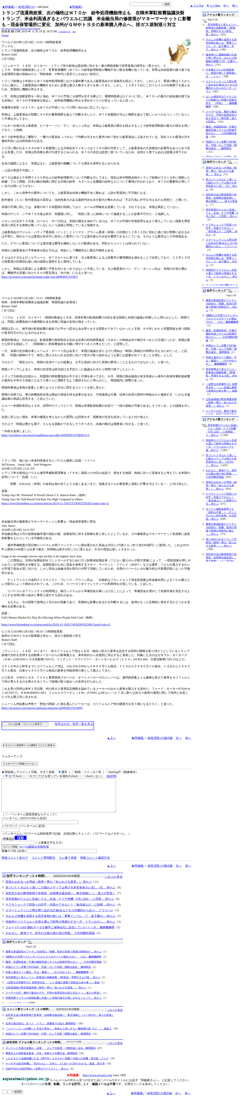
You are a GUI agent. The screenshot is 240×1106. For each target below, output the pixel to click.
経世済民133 (26, 6)
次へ (226, 5)
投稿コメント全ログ (14, 864)
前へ (235, 5)
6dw (74, 32)
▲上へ (111, 738)
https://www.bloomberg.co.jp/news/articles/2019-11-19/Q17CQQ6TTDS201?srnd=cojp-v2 (55, 503)
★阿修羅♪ (8, 6)
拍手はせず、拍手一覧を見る (74, 724)
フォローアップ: (12, 756)
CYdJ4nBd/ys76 (64, 32)
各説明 (111, 776)
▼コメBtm (213, 5)
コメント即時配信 (43, 864)
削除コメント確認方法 (95, 864)
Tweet (5, 35)
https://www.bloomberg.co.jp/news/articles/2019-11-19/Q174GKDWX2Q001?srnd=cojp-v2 (55, 624)
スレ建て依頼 (68, 864)
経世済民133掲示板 (160, 738)
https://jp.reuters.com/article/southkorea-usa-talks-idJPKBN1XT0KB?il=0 (45, 435)
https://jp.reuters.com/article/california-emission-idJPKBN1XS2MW (42, 708)
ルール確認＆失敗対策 (34, 853)
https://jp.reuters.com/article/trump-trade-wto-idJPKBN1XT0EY (39, 276)
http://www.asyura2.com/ (98, 1081)
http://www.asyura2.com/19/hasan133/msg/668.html (20, 29)
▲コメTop (197, 5)
